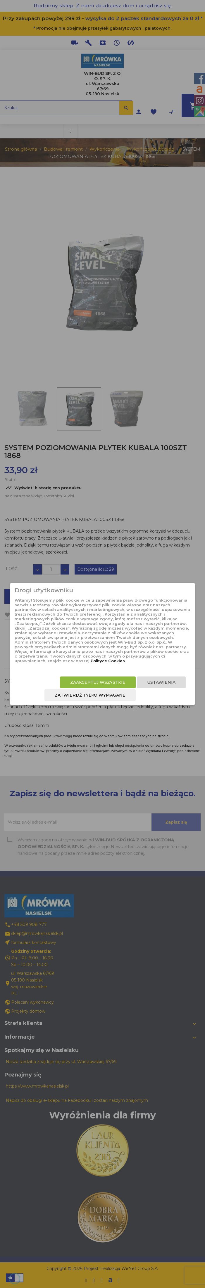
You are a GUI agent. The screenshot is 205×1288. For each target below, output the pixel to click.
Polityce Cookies (108, 660)
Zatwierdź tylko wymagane (90, 695)
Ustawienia (161, 682)
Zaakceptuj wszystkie (97, 682)
